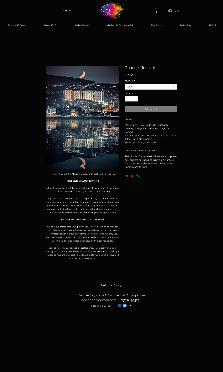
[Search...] (67, 11)
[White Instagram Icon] (130, 305)
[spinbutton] (131, 98)
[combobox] (151, 87)
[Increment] (136, 98)
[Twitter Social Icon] (124, 305)
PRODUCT (130, 81)
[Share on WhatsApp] (138, 176)
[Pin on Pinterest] (132, 176)
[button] (155, 10)
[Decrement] (127, 98)
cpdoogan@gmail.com (98, 300)
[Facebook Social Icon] (119, 305)
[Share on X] (143, 176)
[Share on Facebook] (126, 176)
